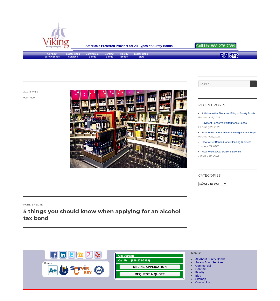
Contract (200, 269)
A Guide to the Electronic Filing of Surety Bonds (228, 113)
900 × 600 (29, 97)
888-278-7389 (223, 46)
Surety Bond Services (209, 262)
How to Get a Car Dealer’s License (221, 151)
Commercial (203, 265)
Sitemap (200, 279)
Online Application (150, 266)
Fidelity (200, 272)
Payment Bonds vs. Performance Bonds (224, 122)
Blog (198, 275)
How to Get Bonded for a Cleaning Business (226, 142)
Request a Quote (150, 274)
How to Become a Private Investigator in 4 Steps (229, 132)
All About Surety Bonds (210, 259)
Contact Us (202, 282)
